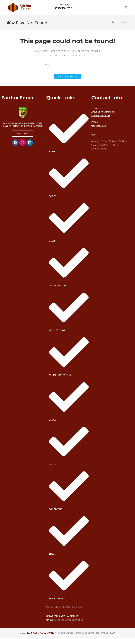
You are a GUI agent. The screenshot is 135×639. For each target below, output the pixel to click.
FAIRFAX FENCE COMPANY (40, 634)
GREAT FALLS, (53, 617)
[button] (126, 7)
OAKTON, (51, 621)
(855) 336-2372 (63, 8)
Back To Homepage (67, 78)
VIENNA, (65, 617)
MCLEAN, (74, 617)
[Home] (113, 22)
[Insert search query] (67, 64)
